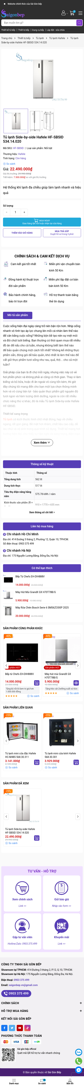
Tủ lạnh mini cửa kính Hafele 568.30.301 (60, 755)
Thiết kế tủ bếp (8, 30)
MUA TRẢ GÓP (62, 233)
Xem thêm (42, 442)
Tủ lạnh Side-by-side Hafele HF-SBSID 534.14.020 (20, 831)
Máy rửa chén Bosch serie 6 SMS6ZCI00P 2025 (42, 607)
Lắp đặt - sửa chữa (56, 30)
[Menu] (80, 13)
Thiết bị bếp (24, 30)
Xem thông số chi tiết (42, 512)
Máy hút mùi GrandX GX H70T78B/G (35, 592)
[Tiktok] (27, 1028)
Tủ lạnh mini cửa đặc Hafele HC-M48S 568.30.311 (20, 755)
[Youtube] (20, 1028)
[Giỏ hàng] (72, 12)
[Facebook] (4, 1028)
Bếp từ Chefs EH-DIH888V (30, 576)
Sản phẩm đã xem (16, 783)
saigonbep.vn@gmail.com (23, 985)
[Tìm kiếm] (79, 23)
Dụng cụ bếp (38, 30)
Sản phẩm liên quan (18, 707)
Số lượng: (8, 205)
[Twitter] (12, 1028)
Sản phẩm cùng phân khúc (23, 628)
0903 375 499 (26, 543)
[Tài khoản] (63, 12)
